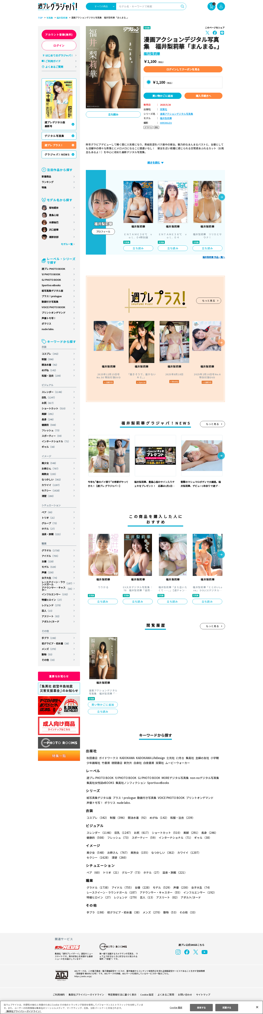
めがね (50, 370)
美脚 (48, 414)
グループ (50, 523)
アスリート (51, 616)
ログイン (59, 45)
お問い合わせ (185, 994)
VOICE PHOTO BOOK (53, 307)
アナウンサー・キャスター (58, 588)
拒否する (201, 1007)
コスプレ (51, 353)
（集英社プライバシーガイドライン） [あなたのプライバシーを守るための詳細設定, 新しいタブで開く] (23, 1011)
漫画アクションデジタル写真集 (176, 114)
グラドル (52, 550)
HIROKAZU (165, 122)
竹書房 (106, 763)
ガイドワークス (108, 758)
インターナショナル (56, 441)
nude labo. (48, 329)
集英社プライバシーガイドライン (86, 994)
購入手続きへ (203, 96)
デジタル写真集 (54, 136)
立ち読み (113, 114)
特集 (44, 187)
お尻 (48, 403)
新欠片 (128, 763)
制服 (48, 359)
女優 (48, 561)
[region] (131, 1007)
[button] (221, 197)
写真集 (49, 18)
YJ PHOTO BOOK (51, 274)
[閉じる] (257, 1007)
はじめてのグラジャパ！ (59, 55)
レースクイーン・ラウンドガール (58, 583)
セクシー (52, 490)
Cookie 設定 (146, 994)
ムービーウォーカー (177, 763)
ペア (48, 512)
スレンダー (53, 392)
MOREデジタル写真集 (173, 778)
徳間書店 (116, 763)
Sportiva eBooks (51, 285)
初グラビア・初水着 (56, 643)
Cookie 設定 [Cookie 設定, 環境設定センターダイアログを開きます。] (176, 1007)
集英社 (189, 758)
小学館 (214, 758)
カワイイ (52, 485)
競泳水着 (50, 364)
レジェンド (52, 605)
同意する (226, 1007)
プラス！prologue (52, 296)
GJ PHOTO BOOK (51, 279)
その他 (49, 660)
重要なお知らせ (59, 676)
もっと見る (208, 300)
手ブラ (50, 638)
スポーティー (52, 436)
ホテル (49, 528)
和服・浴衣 (52, 375)
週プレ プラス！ (54, 145)
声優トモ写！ (49, 318)
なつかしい (52, 479)
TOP (40, 18)
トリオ (49, 517)
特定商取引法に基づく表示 (122, 994)
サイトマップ (203, 994)
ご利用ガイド (53, 61)
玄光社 (170, 758)
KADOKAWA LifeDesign (150, 758)
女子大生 (50, 578)
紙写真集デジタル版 (52, 290)
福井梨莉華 (61, 18)
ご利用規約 (59, 994)
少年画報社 (93, 763)
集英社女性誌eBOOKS (100, 783)
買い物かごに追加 (162, 96)
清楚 (48, 496)
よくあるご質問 (54, 66)
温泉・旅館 (52, 534)
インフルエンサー (56, 594)
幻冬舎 (180, 758)
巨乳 (49, 397)
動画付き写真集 (50, 301)
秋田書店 (92, 758)
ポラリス (46, 323)
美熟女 (50, 474)
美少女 (50, 463)
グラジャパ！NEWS (57, 154)
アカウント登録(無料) (59, 34)
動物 (48, 654)
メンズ (50, 649)
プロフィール (103, 231)
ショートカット (54, 408)
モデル (50, 567)
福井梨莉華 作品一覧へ (214, 257)
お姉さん (51, 468)
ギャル (49, 447)
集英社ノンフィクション (130, 783)
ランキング (48, 182)
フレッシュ (51, 430)
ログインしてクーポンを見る (183, 69)
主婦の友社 (202, 758)
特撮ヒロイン (52, 599)
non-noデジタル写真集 (202, 778)
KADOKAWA (127, 758)
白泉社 (138, 763)
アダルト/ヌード (50, 621)
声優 (48, 572)
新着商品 (46, 176)
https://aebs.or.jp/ (82, 976)
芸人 (48, 610)
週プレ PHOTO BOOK (53, 268)
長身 (48, 419)
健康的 (50, 425)
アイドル (51, 556)
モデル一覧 (67, 244)
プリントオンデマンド (53, 312)
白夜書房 (148, 763)
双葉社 (163, 109)
